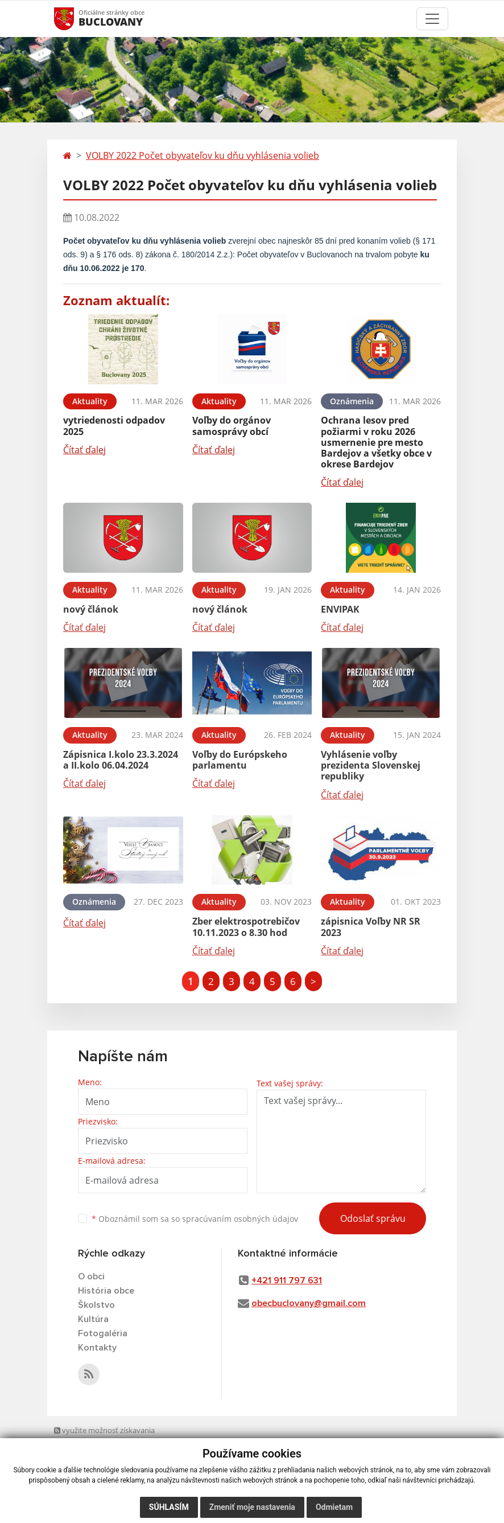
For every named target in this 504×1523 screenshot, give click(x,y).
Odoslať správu (373, 1218)
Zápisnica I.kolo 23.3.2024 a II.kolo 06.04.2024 (120, 759)
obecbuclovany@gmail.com (308, 1303)
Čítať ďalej (84, 450)
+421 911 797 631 (286, 1280)
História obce (106, 1290)
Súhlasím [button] (169, 1507)
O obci (91, 1276)
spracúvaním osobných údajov (240, 1218)
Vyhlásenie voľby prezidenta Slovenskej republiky (370, 765)
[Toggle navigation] (432, 18)
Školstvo (96, 1304)
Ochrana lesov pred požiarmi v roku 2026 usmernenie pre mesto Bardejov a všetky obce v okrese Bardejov (376, 442)
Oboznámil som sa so (195, 1218)
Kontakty (97, 1347)
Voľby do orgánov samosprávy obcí (231, 425)
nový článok (90, 609)
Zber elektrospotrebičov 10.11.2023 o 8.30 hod (246, 926)
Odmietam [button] (334, 1507)
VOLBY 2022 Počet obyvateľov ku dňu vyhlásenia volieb (202, 155)
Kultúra (93, 1319)
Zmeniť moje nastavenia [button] (252, 1507)
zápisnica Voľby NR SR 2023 (370, 926)
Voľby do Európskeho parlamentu (239, 759)
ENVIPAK (340, 609)
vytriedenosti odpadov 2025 (114, 425)
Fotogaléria (102, 1333)
